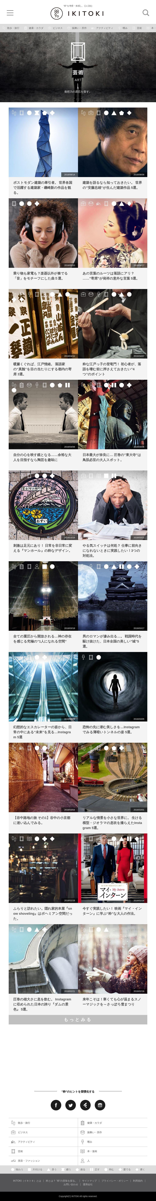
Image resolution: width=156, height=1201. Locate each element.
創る (80, 1169)
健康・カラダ (33, 28)
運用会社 (88, 1184)
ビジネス (55, 28)
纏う (66, 1169)
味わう (17, 1169)
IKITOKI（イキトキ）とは (27, 1181)
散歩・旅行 (10, 28)
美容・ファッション (25, 1161)
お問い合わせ (71, 1184)
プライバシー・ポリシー (114, 1181)
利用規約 (138, 1181)
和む (109, 1169)
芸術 (137, 28)
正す (95, 1169)
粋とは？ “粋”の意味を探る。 (61, 1181)
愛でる (125, 1169)
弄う (52, 1169)
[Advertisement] (52, 1053)
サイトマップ (89, 1181)
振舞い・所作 (77, 28)
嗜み (123, 28)
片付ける (35, 1169)
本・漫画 (88, 1151)
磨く (140, 1169)
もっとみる (78, 1019)
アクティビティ (102, 28)
